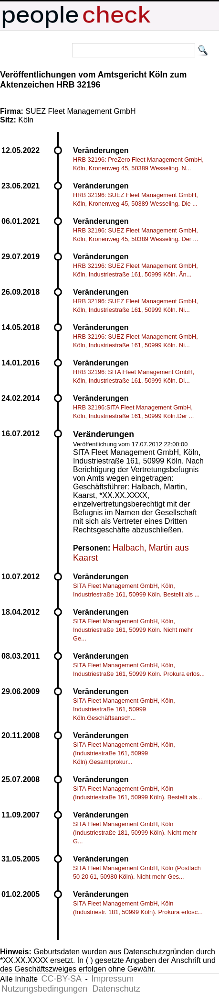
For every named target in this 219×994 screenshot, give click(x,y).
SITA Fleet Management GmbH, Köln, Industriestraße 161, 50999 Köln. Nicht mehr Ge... (133, 630)
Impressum (112, 978)
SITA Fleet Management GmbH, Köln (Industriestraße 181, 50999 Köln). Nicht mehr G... (135, 832)
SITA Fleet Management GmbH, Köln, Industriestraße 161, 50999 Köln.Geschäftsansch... (124, 709)
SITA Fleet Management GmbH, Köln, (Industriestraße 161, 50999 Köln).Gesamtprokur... (124, 753)
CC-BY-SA (62, 978)
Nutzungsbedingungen (44, 989)
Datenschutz (116, 989)
